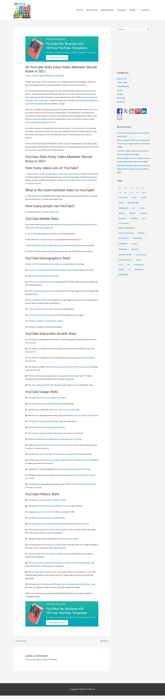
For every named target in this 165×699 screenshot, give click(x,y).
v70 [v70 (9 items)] (129, 273)
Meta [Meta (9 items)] (143, 222)
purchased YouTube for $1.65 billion (47, 515)
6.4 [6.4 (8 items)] (125, 196)
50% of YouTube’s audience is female (46, 276)
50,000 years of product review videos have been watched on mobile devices (60, 245)
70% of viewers (34, 436)
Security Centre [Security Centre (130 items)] (125, 258)
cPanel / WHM (122, 83)
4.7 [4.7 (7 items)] (119, 192)
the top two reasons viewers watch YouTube (75, 472)
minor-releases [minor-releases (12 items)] (123, 227)
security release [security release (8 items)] (141, 258)
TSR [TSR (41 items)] (128, 268)
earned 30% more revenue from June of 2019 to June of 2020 (69, 367)
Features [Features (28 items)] (121, 217)
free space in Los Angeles (53, 548)
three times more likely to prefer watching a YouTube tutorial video (68, 463)
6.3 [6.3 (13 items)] (119, 196)
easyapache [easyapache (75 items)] (123, 212)
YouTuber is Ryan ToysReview (59, 533)
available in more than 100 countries (51, 321)
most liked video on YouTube (42, 575)
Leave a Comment (32, 76)
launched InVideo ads (43, 521)
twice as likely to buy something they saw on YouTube (63, 442)
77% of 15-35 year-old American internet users (48, 264)
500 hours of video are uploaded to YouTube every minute (54, 174)
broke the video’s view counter (68, 542)
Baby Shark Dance (34, 196)
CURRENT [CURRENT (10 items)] (143, 201)
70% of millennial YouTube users (40, 300)
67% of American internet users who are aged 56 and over (54, 270)
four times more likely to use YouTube (51, 448)
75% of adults (32, 234)
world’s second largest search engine (54, 398)
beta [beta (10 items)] (143, 196)
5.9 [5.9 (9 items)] (131, 192)
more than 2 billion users (50, 212)
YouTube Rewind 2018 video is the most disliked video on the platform (66, 587)
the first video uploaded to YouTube (57, 509)
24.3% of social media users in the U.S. (43, 291)
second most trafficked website (78, 119)
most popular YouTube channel (69, 376)
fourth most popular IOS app (58, 251)
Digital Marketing (107, 10)
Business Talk (92, 10)
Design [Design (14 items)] (120, 206)
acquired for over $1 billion (35, 104)
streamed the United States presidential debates (53, 527)
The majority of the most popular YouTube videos (47, 425)
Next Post (105, 644)
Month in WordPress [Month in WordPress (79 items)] (127, 232)
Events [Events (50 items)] (142, 212)
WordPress (121, 102)
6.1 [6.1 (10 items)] (143, 192)
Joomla (120, 91)
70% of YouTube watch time (45, 240)
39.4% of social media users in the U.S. (43, 282)
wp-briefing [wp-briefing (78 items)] (123, 278)
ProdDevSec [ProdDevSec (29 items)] (137, 242)
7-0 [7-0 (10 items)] (137, 196)
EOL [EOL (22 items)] (133, 212)
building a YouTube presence (75, 128)
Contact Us (145, 10)
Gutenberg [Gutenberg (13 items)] (143, 217)
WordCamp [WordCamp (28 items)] (139, 273)
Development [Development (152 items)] (133, 206)
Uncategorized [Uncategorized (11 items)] (139, 268)
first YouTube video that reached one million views (50, 557)
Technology (121, 10)
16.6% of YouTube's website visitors (41, 309)
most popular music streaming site (53, 430)
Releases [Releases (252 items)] (123, 253)
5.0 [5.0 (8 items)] (125, 192)
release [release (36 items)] (134, 247)
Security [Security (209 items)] (134, 253)
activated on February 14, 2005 (55, 503)
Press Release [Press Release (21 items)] (123, 242)
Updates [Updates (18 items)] (121, 273)
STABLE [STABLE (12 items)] (138, 263)
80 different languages (54, 327)
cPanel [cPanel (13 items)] (134, 201)
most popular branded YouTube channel (46, 385)
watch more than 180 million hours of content (57, 457)
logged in (38, 663)
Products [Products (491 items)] (123, 247)
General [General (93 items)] (132, 217)
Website (132, 10)
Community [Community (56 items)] (123, 201)
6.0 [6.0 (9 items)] (137, 192)
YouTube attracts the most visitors (41, 315)
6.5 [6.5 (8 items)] (131, 196)
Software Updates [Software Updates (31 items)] (125, 263)
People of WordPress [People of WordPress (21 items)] (126, 237)
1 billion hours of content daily (69, 410)
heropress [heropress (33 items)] (122, 222)
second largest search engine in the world (41, 122)
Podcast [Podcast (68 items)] (141, 237)
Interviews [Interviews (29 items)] (134, 222)
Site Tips (80, 10)
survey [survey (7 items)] (120, 268)
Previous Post (20, 644)
